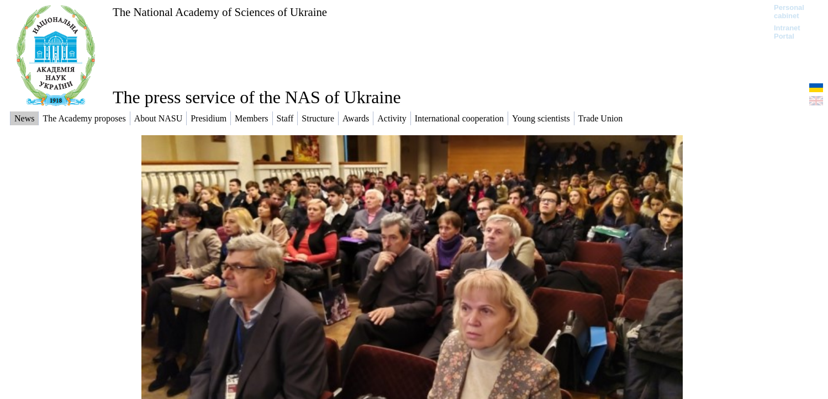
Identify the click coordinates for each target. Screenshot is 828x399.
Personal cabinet (789, 11)
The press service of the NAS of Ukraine (257, 97)
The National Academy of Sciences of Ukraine (220, 12)
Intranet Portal (787, 32)
